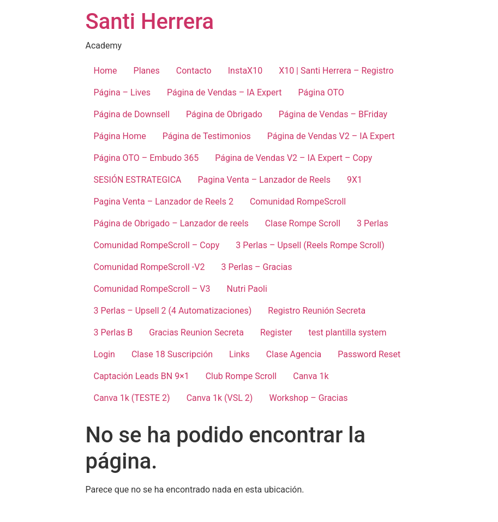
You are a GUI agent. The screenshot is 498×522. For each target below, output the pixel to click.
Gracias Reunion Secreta (196, 332)
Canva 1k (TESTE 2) (132, 398)
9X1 (354, 180)
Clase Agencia (293, 354)
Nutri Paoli (246, 289)
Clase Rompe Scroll (302, 223)
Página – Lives (122, 92)
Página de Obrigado (224, 114)
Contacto (194, 70)
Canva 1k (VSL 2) (220, 398)
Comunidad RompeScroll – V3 (152, 289)
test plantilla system (348, 332)
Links (239, 354)
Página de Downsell (132, 114)
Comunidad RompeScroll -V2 (149, 267)
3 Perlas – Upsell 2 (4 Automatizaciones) (173, 310)
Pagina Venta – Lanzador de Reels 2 (163, 201)
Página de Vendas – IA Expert (224, 92)
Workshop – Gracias (308, 398)
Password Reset (369, 354)
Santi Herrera (150, 21)
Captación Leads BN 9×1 (141, 376)
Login (104, 354)
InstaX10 (245, 70)
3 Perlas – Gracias (256, 267)
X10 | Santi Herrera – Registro (336, 70)
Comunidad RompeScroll (298, 201)
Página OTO (321, 92)
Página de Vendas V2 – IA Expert (331, 136)
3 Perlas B (113, 332)
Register (276, 332)
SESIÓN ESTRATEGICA (138, 180)
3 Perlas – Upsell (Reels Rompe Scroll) (310, 245)
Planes (147, 70)
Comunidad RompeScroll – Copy (157, 245)
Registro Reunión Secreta (316, 310)
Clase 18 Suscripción (172, 354)
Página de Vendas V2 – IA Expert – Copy (293, 158)
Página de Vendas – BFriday (333, 114)
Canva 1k (310, 376)
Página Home (120, 136)
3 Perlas (372, 223)
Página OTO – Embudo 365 (146, 158)
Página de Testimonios (207, 136)
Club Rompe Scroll (241, 376)
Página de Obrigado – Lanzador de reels (171, 223)
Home (105, 70)
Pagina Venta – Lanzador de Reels (264, 180)
